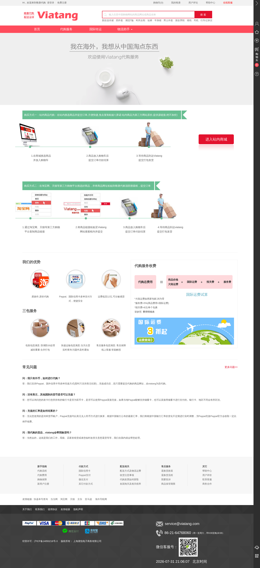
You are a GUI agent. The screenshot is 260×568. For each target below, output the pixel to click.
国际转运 (95, 29)
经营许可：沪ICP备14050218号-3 (41, 541)
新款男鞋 (180, 20)
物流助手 (124, 29)
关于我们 (27, 509)
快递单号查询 (41, 499)
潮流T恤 (129, 20)
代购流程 (42, 470)
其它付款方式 (86, 483)
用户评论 (193, 2)
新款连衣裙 (108, 20)
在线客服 (228, 2)
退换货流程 (167, 475)
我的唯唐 (176, 2)
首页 (37, 29)
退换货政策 (167, 470)
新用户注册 (43, 483)
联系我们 (40, 509)
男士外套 (168, 20)
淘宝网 (63, 499)
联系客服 (207, 479)
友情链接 (65, 509)
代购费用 (42, 475)
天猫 (72, 499)
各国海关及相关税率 (130, 483)
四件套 (119, 20)
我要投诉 (166, 479)
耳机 (196, 20)
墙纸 (189, 20)
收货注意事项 (127, 475)
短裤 (150, 20)
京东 (79, 499)
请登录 (50, 2)
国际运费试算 (197, 294)
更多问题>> (231, 367)
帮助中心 (210, 2)
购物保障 (42, 479)
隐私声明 (78, 509)
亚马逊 (88, 499)
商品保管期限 (168, 483)
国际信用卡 (84, 470)
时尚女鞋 (140, 20)
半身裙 (157, 20)
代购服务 (66, 29)
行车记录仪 (206, 20)
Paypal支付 (85, 475)
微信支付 (83, 479)
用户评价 (207, 475)
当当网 (54, 499)
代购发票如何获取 (129, 479)
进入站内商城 (216, 139)
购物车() (158, 2)
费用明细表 (149, 311)
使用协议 (52, 509)
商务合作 (207, 483)
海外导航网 (101, 499)
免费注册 (62, 2)
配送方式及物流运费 (130, 470)
